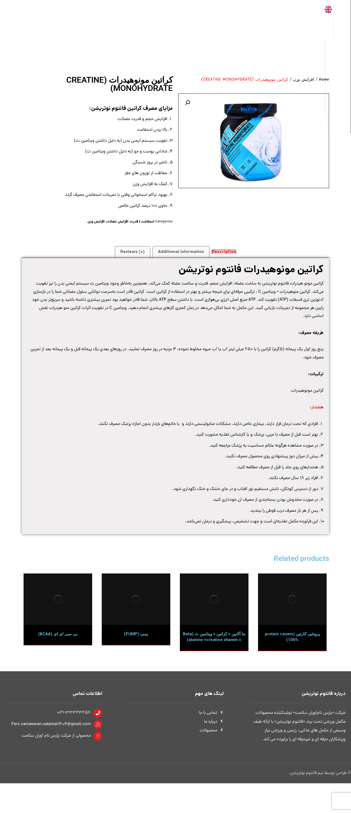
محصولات (212, 760)
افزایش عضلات (117, 229)
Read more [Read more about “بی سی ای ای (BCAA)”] (62, 678)
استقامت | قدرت (142, 229)
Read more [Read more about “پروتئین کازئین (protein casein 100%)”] (296, 678)
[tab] (224, 259)
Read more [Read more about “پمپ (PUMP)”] (140, 678)
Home (324, 80)
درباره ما (214, 751)
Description (224, 259)
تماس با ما (211, 742)
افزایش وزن (303, 80)
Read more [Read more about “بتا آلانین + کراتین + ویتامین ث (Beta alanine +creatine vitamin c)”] (218, 684)
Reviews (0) (132, 258)
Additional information (181, 258)
